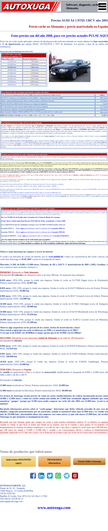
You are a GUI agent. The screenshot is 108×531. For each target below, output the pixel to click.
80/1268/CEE (55, 189)
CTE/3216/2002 (92, 189)
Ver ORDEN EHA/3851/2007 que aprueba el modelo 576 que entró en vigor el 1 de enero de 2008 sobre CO (30, 192)
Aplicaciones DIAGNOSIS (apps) (18, 461)
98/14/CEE (36, 189)
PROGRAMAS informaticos (54, 461)
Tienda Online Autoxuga (89, 461)
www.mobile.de (56, 256)
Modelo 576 (16, 112)
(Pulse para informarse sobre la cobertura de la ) (40, 228)
